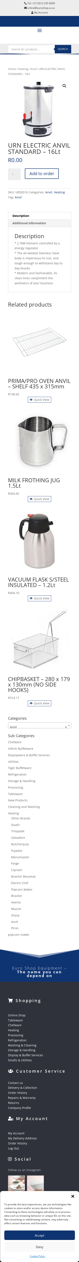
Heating (23, 69)
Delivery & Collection (22, 1088)
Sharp (15, 915)
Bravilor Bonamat (23, 876)
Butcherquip (20, 844)
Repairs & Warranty (22, 1098)
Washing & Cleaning (22, 1045)
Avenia (16, 902)
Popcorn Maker (21, 889)
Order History (17, 1093)
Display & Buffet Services (25, 1055)
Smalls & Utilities (20, 1060)
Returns (13, 1103)
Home (12, 69)
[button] (73, 1196)
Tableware (15, 794)
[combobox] (39, 725)
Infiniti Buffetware (20, 749)
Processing (15, 787)
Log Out (13, 1148)
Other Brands (20, 818)
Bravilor (16, 896)
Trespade (17, 831)
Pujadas (16, 851)
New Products (18, 800)
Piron (15, 928)
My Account (16, 1133)
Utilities (13, 762)
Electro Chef (19, 883)
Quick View (39, 400)
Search (63, 49)
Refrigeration (17, 774)
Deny (39, 1247)
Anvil (33, 69)
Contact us (15, 1083)
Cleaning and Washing (24, 807)
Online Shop (16, 1015)
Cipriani (16, 870)
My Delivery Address (22, 1138)
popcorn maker (18, 935)
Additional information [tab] (29, 223)
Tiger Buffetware (19, 768)
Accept (39, 1235)
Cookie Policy (37, 1256)
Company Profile (19, 1108)
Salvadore (18, 838)
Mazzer (16, 909)
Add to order (41, 173)
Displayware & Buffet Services (29, 755)
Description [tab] (20, 216)
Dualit (15, 825)
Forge (15, 863)
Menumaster (20, 857)
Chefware (14, 742)
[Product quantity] (14, 174)
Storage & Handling (21, 781)
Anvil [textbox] (38, 727)
